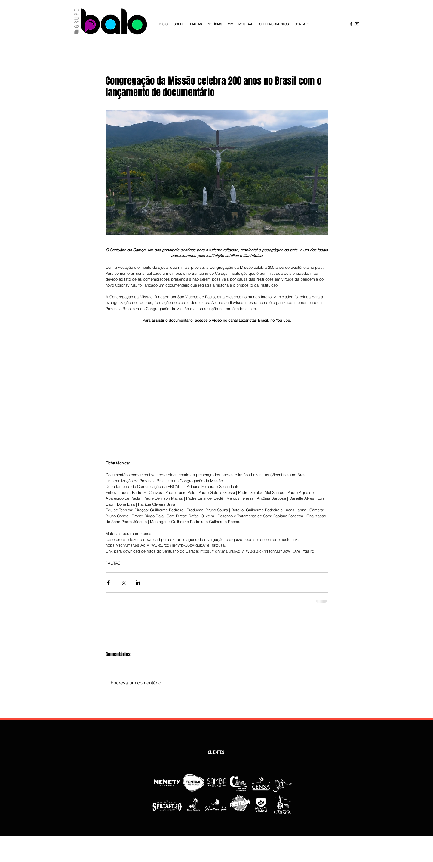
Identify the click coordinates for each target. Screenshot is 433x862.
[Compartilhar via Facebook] (108, 582)
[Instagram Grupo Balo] (357, 24)
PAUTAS (113, 563)
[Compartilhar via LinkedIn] (138, 582)
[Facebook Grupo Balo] (351, 24)
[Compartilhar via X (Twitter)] (123, 582)
